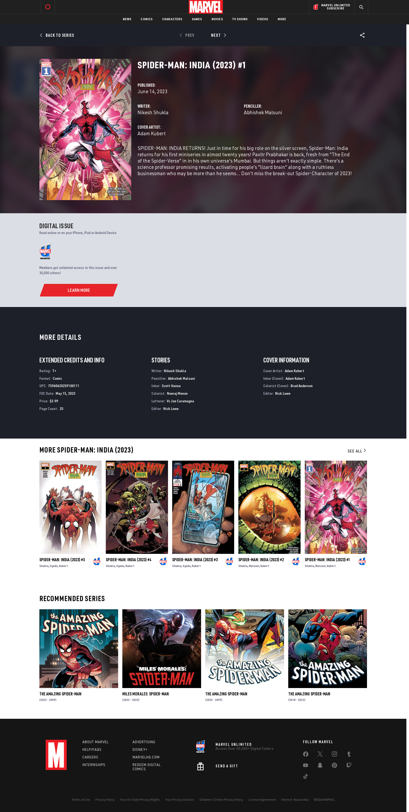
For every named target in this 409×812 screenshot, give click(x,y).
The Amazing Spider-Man (60, 693)
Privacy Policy (104, 799)
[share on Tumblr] (349, 755)
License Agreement (262, 799)
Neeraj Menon (177, 393)
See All (357, 451)
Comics (147, 19)
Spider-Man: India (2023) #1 (327, 559)
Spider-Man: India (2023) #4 (128, 559)
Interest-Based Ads (295, 799)
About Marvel (95, 742)
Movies (217, 19)
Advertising (144, 742)
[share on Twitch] (349, 766)
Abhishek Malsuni (263, 112)
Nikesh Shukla (153, 112)
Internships (94, 765)
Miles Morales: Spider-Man (145, 693)
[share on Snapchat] (320, 766)
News (127, 19)
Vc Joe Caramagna (180, 401)
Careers (90, 757)
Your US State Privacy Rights (140, 799)
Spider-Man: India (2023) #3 (195, 559)
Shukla (44, 566)
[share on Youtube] (305, 766)
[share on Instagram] (334, 755)
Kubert (63, 566)
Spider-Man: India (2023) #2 (261, 559)
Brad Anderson (302, 385)
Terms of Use (81, 799)
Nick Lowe (171, 408)
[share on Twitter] (320, 755)
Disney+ (140, 749)
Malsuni (254, 566)
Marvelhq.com (146, 757)
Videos (262, 19)
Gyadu (54, 566)
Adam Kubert (152, 133)
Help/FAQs (92, 749)
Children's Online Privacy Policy (221, 799)
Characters (172, 19)
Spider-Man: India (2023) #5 (62, 559)
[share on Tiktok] (305, 777)
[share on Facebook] (305, 755)
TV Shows (240, 19)
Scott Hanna (171, 385)
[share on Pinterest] (334, 766)
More (282, 19)
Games (197, 19)
